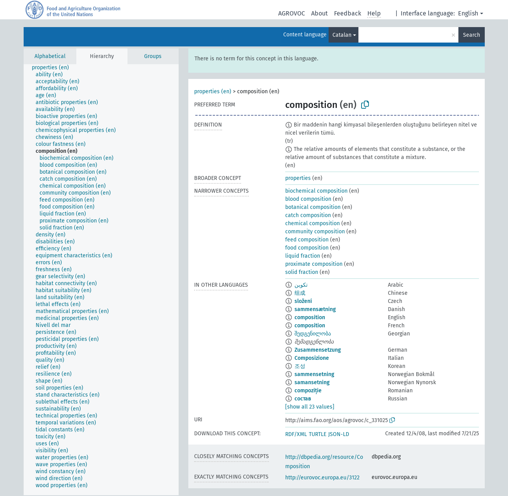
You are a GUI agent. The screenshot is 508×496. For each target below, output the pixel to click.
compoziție (308, 390)
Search (471, 35)
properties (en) (212, 91)
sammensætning (315, 309)
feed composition (307, 239)
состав (302, 398)
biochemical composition (316, 191)
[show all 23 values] (309, 407)
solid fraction (301, 272)
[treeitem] (53, 67)
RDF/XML (296, 434)
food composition (307, 248)
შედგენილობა (312, 333)
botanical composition (313, 207)
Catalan (341, 35)
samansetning (312, 382)
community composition (315, 231)
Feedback (347, 13)
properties (298, 178)
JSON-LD (338, 434)
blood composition (308, 199)
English (468, 13)
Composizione (311, 358)
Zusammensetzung (317, 350)
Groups (153, 56)
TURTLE (317, 434)
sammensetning (314, 374)
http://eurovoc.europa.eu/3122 (322, 477)
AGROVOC (291, 13)
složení (303, 301)
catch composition (308, 215)
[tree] (101, 279)
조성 (299, 366)
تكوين (301, 285)
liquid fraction (302, 256)
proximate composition (314, 264)
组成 (299, 293)
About (319, 13)
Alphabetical (49, 56)
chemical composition (312, 223)
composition (309, 317)
